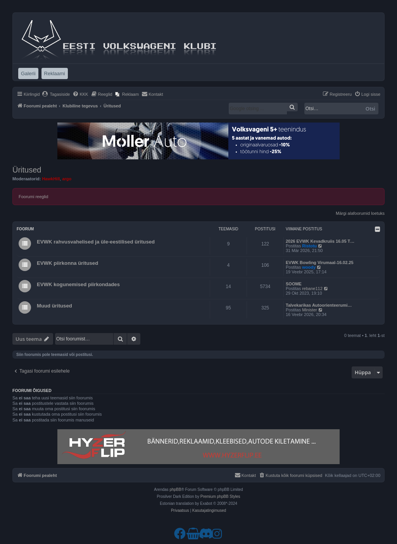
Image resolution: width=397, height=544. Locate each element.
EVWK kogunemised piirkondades (78, 284)
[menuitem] (56, 94)
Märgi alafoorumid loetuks (360, 213)
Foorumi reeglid (33, 196)
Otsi (370, 108)
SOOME (294, 283)
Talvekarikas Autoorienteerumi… (319, 305)
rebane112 (312, 288)
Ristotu (309, 246)
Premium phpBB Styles (220, 496)
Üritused (26, 170)
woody (309, 267)
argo (66, 178)
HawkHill (51, 178)
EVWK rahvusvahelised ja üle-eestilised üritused (96, 242)
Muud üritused (54, 306)
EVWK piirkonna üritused (67, 263)
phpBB (175, 489)
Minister (309, 309)
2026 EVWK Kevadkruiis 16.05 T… (320, 241)
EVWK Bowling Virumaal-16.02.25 (320, 262)
